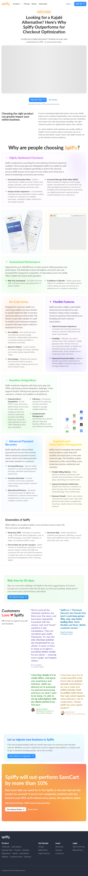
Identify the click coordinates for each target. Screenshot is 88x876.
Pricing (26, 4)
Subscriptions (16, 847)
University (43, 4)
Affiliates (5, 856)
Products (17, 850)
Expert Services (44, 853)
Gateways (27, 856)
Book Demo (33, 809)
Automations (24, 853)
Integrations (6, 853)
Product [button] (16, 4)
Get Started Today (18, 597)
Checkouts (6, 847)
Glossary (58, 850)
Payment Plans (7, 850)
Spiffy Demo (43, 850)
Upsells (15, 853)
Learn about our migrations (21, 756)
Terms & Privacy (79, 847)
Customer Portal (16, 856)
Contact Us (59, 853)
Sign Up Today (38, 99)
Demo (34, 4)
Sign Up (80, 3)
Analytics (26, 850)
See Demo (53, 99)
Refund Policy (78, 850)
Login (69, 4)
